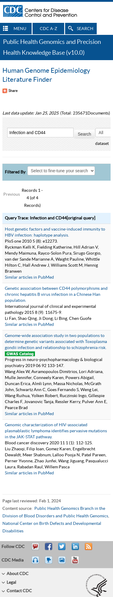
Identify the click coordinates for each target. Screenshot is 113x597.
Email (35, 549)
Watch (49, 562)
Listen (35, 562)
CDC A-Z (48, 29)
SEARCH (85, 29)
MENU (20, 29)
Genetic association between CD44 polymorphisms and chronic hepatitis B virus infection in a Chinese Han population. (56, 294)
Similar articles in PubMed (29, 277)
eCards (63, 562)
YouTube (78, 562)
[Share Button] (9, 91)
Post (74, 549)
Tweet (62, 549)
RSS (88, 549)
